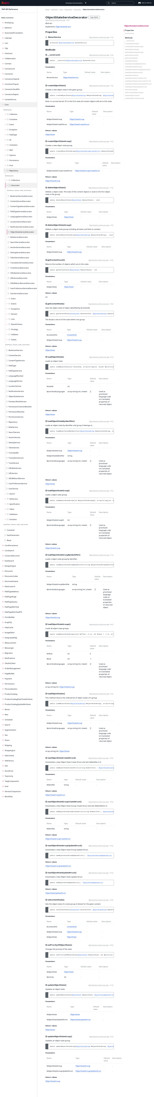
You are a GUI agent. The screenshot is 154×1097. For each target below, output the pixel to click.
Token (11, 509)
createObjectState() (132, 44)
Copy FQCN (94, 17)
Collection (13, 114)
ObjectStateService (16, 396)
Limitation (13, 145)
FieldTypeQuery (11, 602)
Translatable (14, 453)
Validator (14, 334)
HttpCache (9, 627)
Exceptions (15, 309)
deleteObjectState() (132, 49)
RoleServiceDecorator (19, 237)
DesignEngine (10, 566)
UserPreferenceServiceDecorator (23, 288)
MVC (11, 150)
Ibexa (9, 540)
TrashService (14, 463)
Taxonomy (9, 776)
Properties (129, 30)
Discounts (9, 571)
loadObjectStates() (131, 75)
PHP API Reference (10, 9)
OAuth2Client (10, 663)
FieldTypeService (15, 371)
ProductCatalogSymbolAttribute (18, 704)
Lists (13, 319)
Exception (13, 129)
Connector (9, 74)
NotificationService (16, 391)
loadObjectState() (131, 61)
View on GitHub (144, 3)
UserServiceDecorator (19, 293)
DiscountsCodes (11, 576)
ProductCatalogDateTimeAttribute (18, 699)
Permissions (10, 684)
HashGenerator (13, 535)
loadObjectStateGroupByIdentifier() (137, 70)
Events (13, 304)
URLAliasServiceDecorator (20, 273)
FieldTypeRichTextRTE (13, 612)
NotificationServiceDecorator (22, 227)
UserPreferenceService (18, 483)
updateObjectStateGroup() (134, 98)
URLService (13, 473)
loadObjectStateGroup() (133, 67)
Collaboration (10, 58)
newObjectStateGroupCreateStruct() (138, 81)
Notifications (10, 658)
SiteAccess (13, 499)
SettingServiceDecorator (20, 252)
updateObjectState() (132, 95)
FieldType (13, 135)
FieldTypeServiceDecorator (21, 211)
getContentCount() (131, 55)
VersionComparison (13, 791)
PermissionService (16, 417)
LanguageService (15, 381)
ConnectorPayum (12, 84)
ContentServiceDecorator (20, 201)
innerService (129, 33)
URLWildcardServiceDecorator (22, 283)
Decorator (15, 185)
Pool (11, 165)
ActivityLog (9, 22)
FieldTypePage (10, 597)
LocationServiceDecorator (20, 222)
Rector (7, 709)
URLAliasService (15, 468)
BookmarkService (16, 350)
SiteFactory (9, 761)
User (7, 786)
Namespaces (7, 110)
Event (11, 124)
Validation (13, 514)
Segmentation (10, 730)
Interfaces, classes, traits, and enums (19, 190)
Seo (6, 735)
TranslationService (16, 458)
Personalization (11, 689)
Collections (15, 180)
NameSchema (16, 324)
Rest (6, 714)
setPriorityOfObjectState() (134, 93)
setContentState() (131, 90)
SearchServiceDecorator (20, 242)
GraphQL (8, 622)
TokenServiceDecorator (19, 257)
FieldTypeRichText (12, 607)
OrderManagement (13, 668)
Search (12, 494)
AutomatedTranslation (14, 33)
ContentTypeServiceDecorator (22, 206)
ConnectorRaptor (12, 94)
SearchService (14, 432)
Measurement (10, 643)
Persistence (14, 160)
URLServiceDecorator (19, 278)
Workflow (9, 796)
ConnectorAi (10, 69)
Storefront (9, 771)
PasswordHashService (17, 401)
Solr (6, 766)
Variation (13, 519)
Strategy (14, 329)
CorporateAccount (12, 556)
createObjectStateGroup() (134, 47)
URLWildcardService (17, 478)
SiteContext (9, 755)
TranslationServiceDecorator (22, 263)
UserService (13, 488)
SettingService (14, 442)
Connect (8, 63)
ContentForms (10, 99)
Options (12, 155)
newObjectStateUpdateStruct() (136, 87)
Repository (13, 170)
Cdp (6, 48)
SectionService (14, 437)
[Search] (120, 3)
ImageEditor (10, 632)
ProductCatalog (11, 694)
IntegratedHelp (11, 638)
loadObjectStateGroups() (134, 72)
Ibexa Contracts (7, 18)
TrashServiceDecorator (19, 268)
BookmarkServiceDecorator (21, 196)
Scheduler (9, 720)
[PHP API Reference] (5, 3)
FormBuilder (10, 617)
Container (13, 119)
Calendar (8, 38)
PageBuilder (10, 673)
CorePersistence (11, 545)
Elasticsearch (10, 586)
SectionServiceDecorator (20, 247)
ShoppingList (10, 750)
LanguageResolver (16, 376)
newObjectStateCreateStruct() (135, 78)
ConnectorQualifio (12, 89)
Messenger (9, 648)
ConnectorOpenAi (12, 79)
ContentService (15, 355)
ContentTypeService (17, 360)
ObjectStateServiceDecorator (22, 232)
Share (7, 740)
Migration (9, 653)
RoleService (13, 427)
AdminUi (8, 28)
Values (13, 339)
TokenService (14, 447)
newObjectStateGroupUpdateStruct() (138, 84)
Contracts (54, 9)
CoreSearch (9, 550)
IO (10, 140)
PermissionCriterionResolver (20, 406)
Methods (129, 38)
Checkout (8, 53)
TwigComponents (12, 781)
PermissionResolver (17, 412)
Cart (6, 43)
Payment (8, 679)
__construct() (129, 41)
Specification (14, 504)
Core (7, 104)
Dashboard (9, 561)
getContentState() (131, 58)
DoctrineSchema (11, 581)
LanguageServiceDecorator (21, 216)
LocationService (15, 386)
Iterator (14, 314)
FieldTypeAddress (12, 591)
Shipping (8, 745)
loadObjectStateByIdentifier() (135, 64)
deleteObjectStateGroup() (134, 52)
